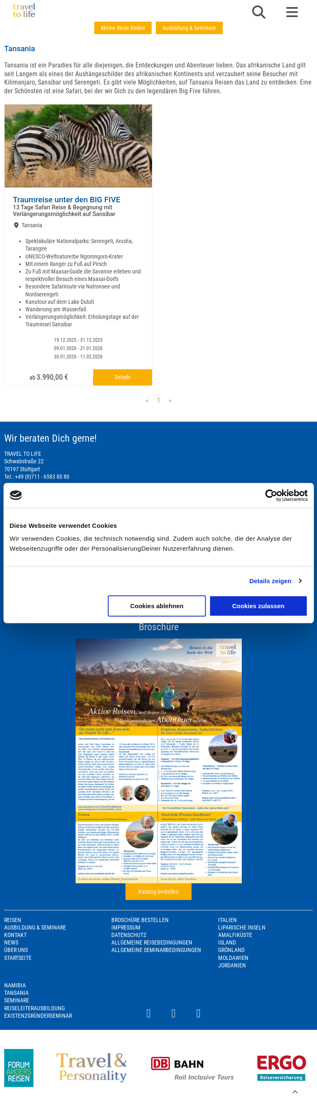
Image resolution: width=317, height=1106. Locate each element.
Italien (227, 920)
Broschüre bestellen (140, 920)
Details (122, 377)
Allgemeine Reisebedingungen (151, 942)
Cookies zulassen (258, 605)
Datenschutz (128, 935)
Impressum (125, 927)
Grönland (231, 950)
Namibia (15, 985)
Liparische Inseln (241, 927)
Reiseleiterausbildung (34, 1008)
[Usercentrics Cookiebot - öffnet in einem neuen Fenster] (271, 495)
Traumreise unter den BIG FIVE (66, 199)
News (11, 942)
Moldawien (233, 957)
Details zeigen (270, 580)
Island (227, 942)
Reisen (12, 920)
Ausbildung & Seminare (189, 28)
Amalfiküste (235, 935)
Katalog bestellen (158, 891)
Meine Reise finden (123, 28)
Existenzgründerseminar (38, 1015)
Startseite (18, 957)
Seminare (16, 1000)
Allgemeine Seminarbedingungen (156, 950)
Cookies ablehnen (156, 605)
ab (48, 377)
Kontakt (15, 935)
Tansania (16, 992)
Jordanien (232, 965)
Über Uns (16, 950)
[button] (258, 13)
